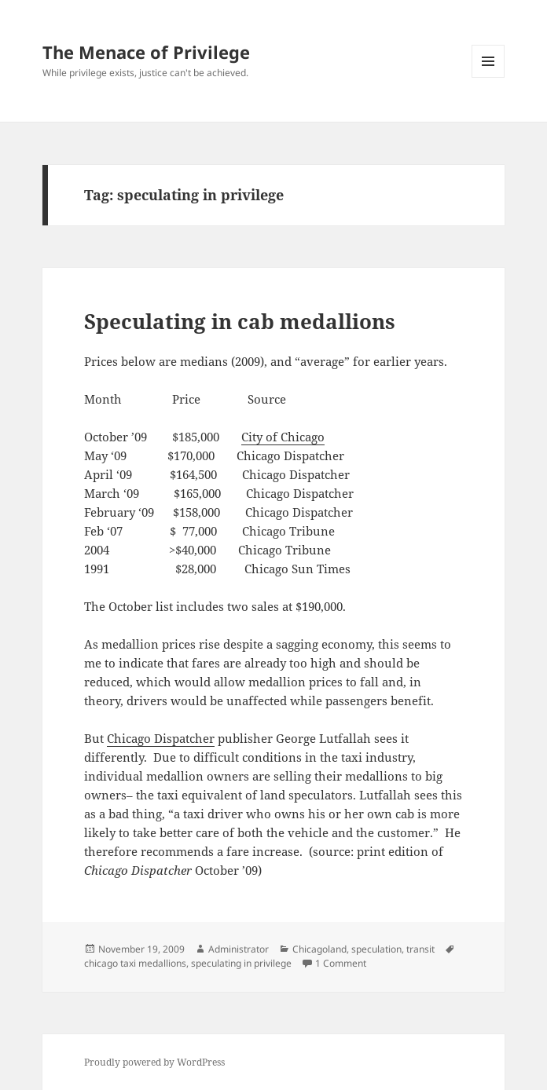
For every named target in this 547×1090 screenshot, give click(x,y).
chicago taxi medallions (135, 963)
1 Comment (340, 963)
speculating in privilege (241, 963)
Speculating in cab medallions (239, 321)
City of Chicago (283, 436)
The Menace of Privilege (146, 52)
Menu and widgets (488, 77)
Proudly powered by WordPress (154, 1062)
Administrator (238, 949)
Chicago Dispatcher (161, 738)
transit (420, 949)
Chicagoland (319, 949)
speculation (376, 949)
